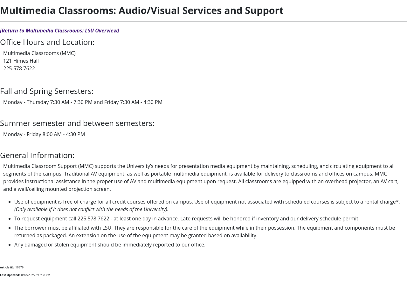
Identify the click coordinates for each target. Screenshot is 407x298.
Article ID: (7, 267)
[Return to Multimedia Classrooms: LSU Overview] (59, 30)
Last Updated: (10, 275)
